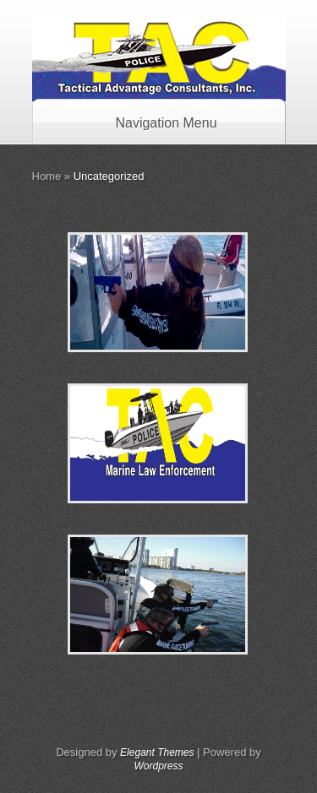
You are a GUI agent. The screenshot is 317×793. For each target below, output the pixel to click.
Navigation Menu (155, 123)
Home (47, 176)
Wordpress (158, 766)
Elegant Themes (157, 752)
